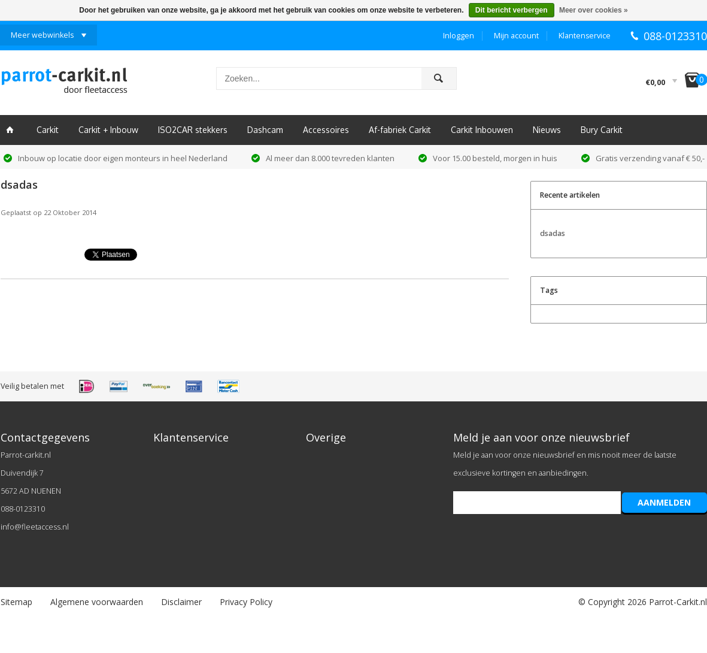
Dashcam (265, 130)
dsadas (19, 184)
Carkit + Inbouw (108, 130)
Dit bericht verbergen (511, 10)
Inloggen (458, 36)
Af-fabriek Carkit (400, 130)
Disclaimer (181, 601)
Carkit (48, 130)
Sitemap (16, 601)
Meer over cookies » (593, 10)
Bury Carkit (602, 130)
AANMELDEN (664, 502)
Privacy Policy (246, 601)
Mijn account (516, 36)
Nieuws (547, 130)
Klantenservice (585, 36)
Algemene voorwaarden (96, 601)
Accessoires (326, 130)
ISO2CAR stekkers (192, 130)
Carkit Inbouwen (482, 130)
